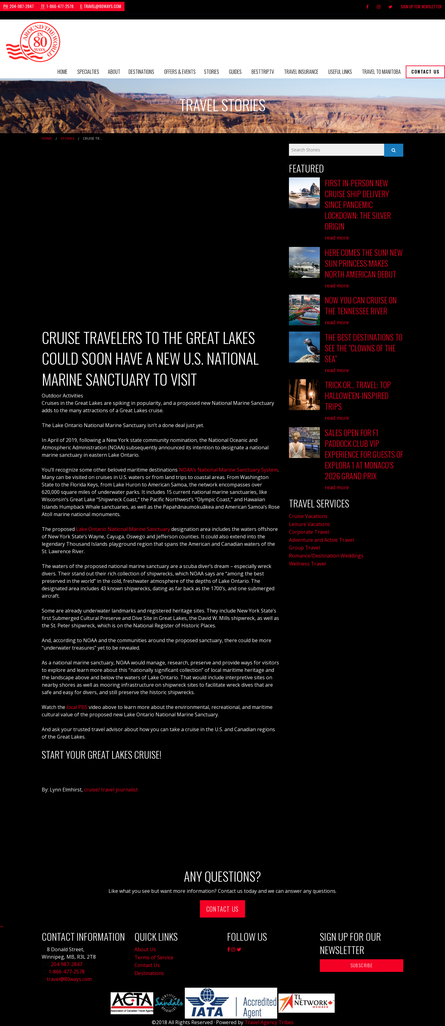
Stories (211, 71)
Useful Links (340, 71)
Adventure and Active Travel (321, 539)
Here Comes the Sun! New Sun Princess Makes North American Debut (364, 263)
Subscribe (361, 965)
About (114, 71)
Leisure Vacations (309, 524)
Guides (235, 71)
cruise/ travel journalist (110, 789)
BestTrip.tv (263, 71)
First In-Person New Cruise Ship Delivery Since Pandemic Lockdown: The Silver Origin (358, 204)
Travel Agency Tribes (269, 1022)
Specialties (88, 71)
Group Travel (304, 547)
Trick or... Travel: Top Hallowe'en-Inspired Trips (358, 395)
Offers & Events (180, 71)
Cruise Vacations (308, 516)
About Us (145, 949)
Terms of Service (153, 957)
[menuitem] (62, 72)
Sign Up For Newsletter (421, 6)
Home (62, 71)
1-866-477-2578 (57, 6)
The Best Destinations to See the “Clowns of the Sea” (363, 347)
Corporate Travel (309, 531)
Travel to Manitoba (381, 71)
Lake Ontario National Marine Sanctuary (123, 529)
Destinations (141, 71)
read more (337, 237)
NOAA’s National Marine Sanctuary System (228, 469)
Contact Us (425, 71)
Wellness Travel (307, 563)
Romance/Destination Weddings (326, 555)
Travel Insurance (301, 71)
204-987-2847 (18, 6)
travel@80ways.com (100, 6)
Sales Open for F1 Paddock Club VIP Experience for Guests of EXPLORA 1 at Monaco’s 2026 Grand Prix (364, 454)
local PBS (76, 707)
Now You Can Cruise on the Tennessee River (361, 305)
